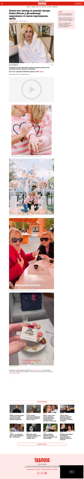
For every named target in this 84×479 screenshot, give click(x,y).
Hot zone (49, 6)
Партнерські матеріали (46, 469)
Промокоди (54, 469)
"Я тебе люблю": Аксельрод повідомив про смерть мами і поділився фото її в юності (33, 417)
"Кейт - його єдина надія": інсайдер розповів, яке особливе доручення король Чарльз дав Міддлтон (66, 24)
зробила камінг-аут (36, 370)
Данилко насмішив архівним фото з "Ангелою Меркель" (66, 14)
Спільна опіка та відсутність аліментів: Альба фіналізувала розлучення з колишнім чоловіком (66, 418)
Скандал (33, 6)
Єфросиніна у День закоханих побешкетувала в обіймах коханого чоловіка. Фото (33, 436)
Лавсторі (44, 6)
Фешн (37, 6)
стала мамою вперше (14, 373)
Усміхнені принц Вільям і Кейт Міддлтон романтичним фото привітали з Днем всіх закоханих (66, 437)
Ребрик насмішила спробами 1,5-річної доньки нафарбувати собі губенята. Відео (50, 436)
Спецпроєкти (55, 6)
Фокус (60, 12)
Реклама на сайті (30, 469)
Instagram (40, 71)
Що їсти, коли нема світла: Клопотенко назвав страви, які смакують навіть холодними (66, 19)
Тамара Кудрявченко (13, 21)
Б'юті (40, 6)
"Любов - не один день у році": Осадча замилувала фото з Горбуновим (17, 436)
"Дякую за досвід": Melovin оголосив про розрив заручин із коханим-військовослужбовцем (17, 417)
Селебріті (28, 6)
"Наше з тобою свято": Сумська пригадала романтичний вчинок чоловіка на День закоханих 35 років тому (49, 418)
